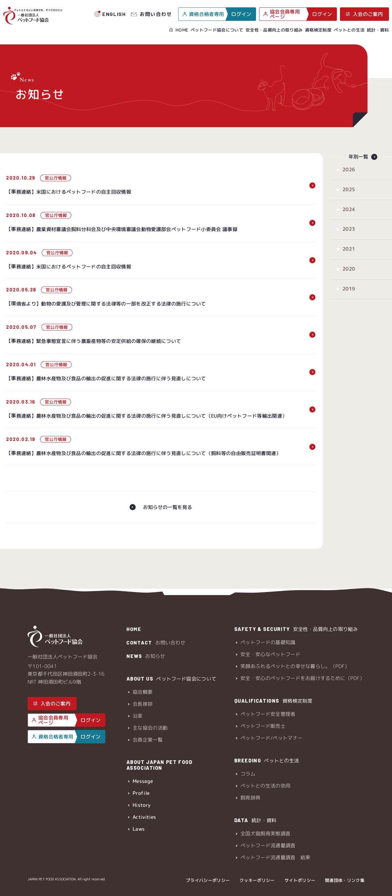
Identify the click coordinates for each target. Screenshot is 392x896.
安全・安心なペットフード (270, 654)
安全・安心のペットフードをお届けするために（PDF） (302, 678)
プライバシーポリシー (208, 880)
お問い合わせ (156, 13)
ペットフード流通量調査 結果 (275, 857)
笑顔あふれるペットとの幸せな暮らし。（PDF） (294, 666)
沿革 (137, 715)
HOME (181, 30)
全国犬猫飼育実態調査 (265, 833)
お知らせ (145, 656)
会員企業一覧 (147, 739)
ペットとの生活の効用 (265, 785)
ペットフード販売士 (262, 726)
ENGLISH (114, 14)
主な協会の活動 (149, 727)
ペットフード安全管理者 (268, 714)
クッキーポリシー (257, 880)
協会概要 (142, 692)
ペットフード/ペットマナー (271, 738)
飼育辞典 (250, 797)
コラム (247, 773)
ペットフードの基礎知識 (268, 642)
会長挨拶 (142, 703)
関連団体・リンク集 (344, 880)
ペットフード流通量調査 (268, 845)
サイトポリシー (300, 880)
